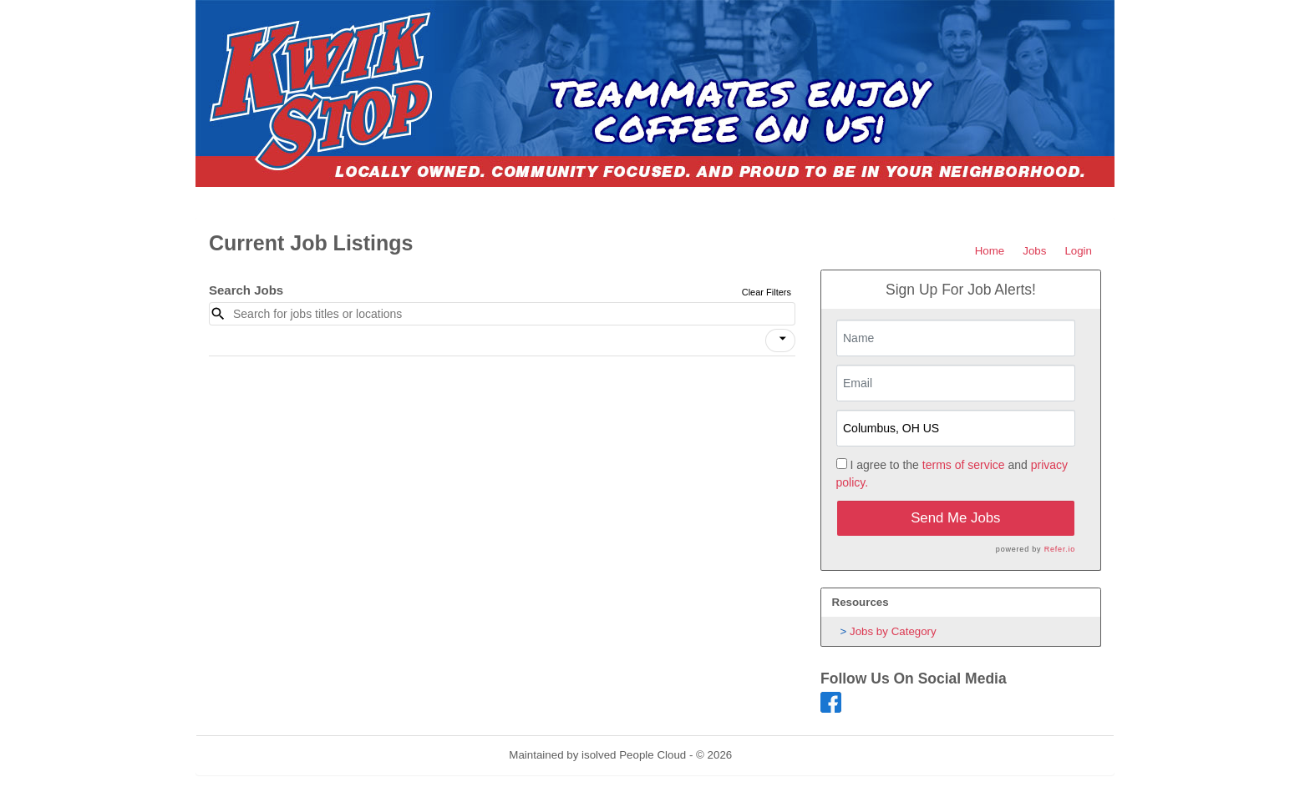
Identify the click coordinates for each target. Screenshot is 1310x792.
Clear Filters (766, 292)
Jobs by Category (893, 631)
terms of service (963, 465)
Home (990, 251)
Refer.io (1059, 549)
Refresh (781, 755)
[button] (780, 340)
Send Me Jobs (955, 518)
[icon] (782, 338)
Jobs (1034, 251)
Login (1078, 251)
